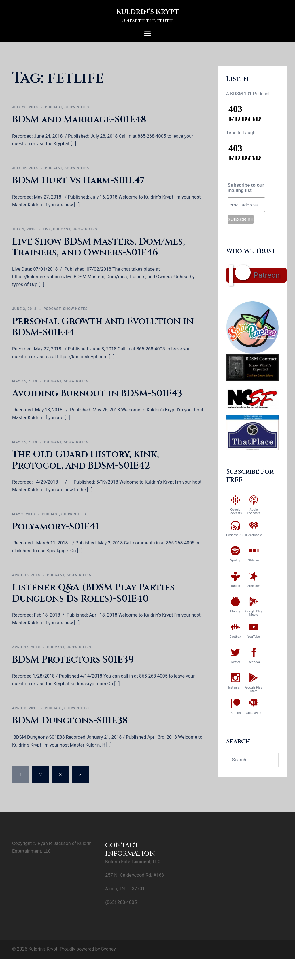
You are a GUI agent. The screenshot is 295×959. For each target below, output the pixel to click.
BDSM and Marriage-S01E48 (79, 119)
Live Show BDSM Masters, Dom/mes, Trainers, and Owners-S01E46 (98, 247)
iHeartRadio (253, 535)
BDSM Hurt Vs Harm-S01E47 (78, 180)
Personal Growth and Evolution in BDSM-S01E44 (103, 327)
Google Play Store (253, 689)
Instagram (235, 687)
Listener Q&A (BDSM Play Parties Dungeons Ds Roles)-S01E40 (93, 593)
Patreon (267, 275)
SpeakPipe (253, 713)
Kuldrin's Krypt (147, 11)
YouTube (253, 637)
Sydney (108, 949)
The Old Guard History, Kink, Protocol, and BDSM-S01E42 (85, 460)
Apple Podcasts (253, 511)
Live (47, 229)
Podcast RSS (235, 535)
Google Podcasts (235, 511)
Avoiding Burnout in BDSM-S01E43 (97, 393)
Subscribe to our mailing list (246, 188)
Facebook (254, 662)
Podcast (53, 107)
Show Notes (77, 107)
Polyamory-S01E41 (55, 526)
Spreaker (253, 586)
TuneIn (235, 586)
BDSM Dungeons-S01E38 (70, 720)
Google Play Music (253, 613)
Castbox (235, 637)
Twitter (235, 662)
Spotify (235, 560)
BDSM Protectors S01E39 (73, 660)
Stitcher (253, 560)
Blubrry (235, 611)
